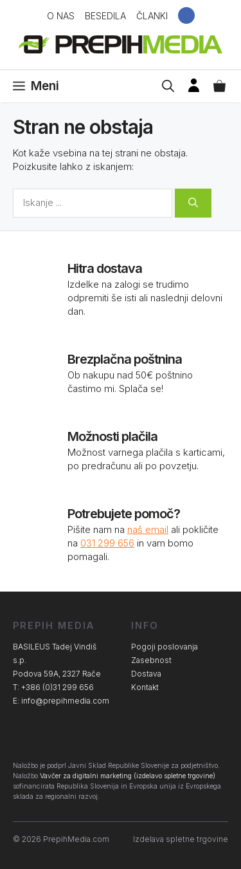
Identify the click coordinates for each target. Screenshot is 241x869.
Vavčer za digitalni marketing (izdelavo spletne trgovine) (127, 776)
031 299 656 (107, 543)
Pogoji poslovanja (164, 646)
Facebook (186, 15)
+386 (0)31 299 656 (57, 687)
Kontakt (145, 687)
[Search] (193, 203)
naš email (147, 529)
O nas (61, 15)
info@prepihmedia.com (65, 700)
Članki (152, 15)
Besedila (105, 15)
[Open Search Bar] (168, 86)
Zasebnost (151, 660)
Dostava (146, 673)
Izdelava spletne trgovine (180, 839)
